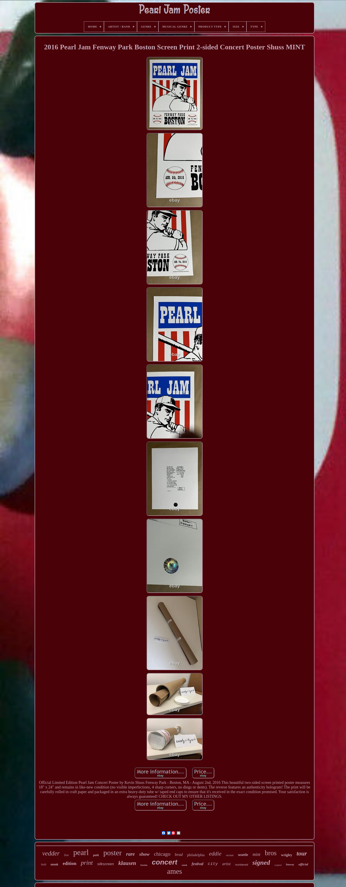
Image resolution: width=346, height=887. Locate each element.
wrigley (286, 855)
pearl (81, 852)
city (213, 863)
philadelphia (196, 855)
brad (179, 854)
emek (184, 865)
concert (164, 862)
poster (112, 853)
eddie (215, 853)
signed (261, 862)
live (66, 855)
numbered (241, 864)
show (144, 854)
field (43, 864)
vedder (51, 853)
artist (226, 864)
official (303, 864)
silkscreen (105, 864)
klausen (127, 863)
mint (256, 854)
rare (130, 854)
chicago (162, 854)
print (87, 862)
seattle (243, 855)
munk (54, 864)
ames (174, 871)
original (278, 865)
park (96, 855)
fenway (290, 864)
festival (197, 864)
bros (270, 853)
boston (144, 865)
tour (302, 853)
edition (69, 863)
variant (230, 855)
